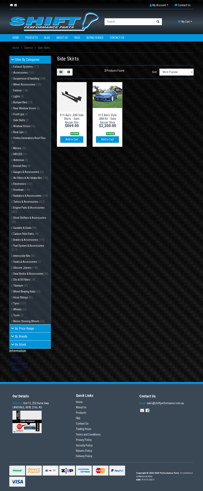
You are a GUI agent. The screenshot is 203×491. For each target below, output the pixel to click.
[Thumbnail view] (61, 72)
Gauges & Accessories (28, 172)
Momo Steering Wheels (28, 321)
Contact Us (117, 37)
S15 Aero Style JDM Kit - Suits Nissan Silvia (107, 119)
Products (31, 37)
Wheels (20, 309)
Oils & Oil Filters (24, 279)
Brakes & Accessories (28, 239)
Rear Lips (20, 132)
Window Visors (24, 126)
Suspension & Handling (29, 78)
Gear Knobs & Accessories (30, 273)
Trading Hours (83, 429)
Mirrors (19, 148)
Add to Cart (71, 139)
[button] (158, 5)
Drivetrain (21, 189)
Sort (154, 72)
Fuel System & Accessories (27, 247)
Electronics (22, 183)
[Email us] (11, 5)
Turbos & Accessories (29, 201)
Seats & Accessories (27, 261)
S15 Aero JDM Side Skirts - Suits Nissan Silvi (72, 119)
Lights (18, 96)
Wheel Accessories (27, 84)
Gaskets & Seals (24, 227)
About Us (62, 37)
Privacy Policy (84, 439)
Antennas (20, 160)
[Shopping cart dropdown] (185, 22)
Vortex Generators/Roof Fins (28, 140)
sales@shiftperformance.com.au (161, 403)
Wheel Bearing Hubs (26, 291)
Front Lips (20, 114)
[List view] (69, 72)
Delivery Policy (84, 456)
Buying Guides (94, 37)
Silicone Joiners (25, 267)
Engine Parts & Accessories (28, 209)
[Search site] (158, 21)
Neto (150, 476)
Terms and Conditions (88, 434)
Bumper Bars (22, 102)
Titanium (20, 285)
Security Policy (84, 445)
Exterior (20, 90)
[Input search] (129, 21)
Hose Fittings (23, 297)
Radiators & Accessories (30, 195)
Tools (18, 315)
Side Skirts (21, 120)
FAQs (77, 37)
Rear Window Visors (26, 108)
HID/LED (20, 154)
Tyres (19, 303)
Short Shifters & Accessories (28, 219)
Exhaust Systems (26, 66)
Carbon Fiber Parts (26, 233)
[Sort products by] (176, 72)
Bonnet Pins (21, 166)
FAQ (78, 418)
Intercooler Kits (24, 255)
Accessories (23, 72)
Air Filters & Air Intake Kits (30, 177)
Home (15, 37)
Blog (47, 37)
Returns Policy (19, 363)
